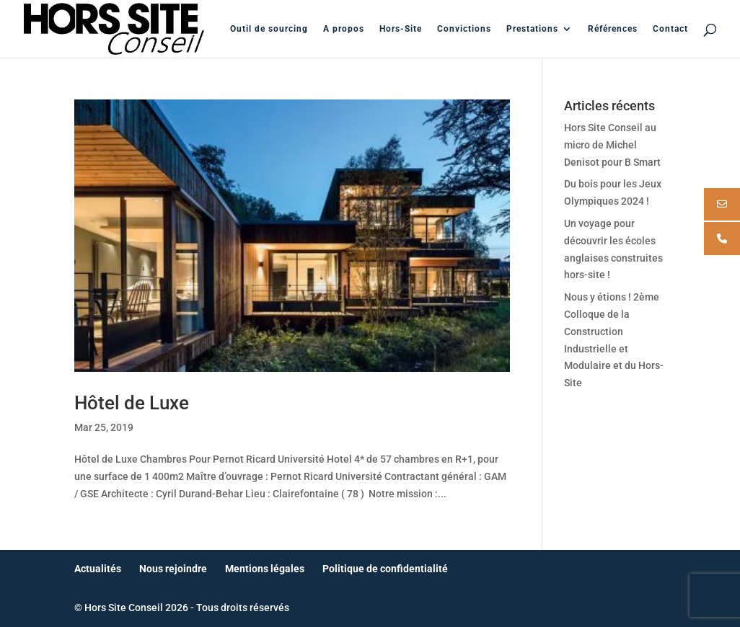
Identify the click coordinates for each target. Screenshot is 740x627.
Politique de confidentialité (385, 568)
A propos (343, 29)
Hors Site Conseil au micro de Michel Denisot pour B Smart (612, 145)
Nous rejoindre (173, 568)
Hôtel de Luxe (131, 403)
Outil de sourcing (269, 29)
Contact (670, 29)
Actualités (97, 568)
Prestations (532, 29)
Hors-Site (400, 29)
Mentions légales (264, 568)
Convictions (464, 29)
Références (613, 29)
